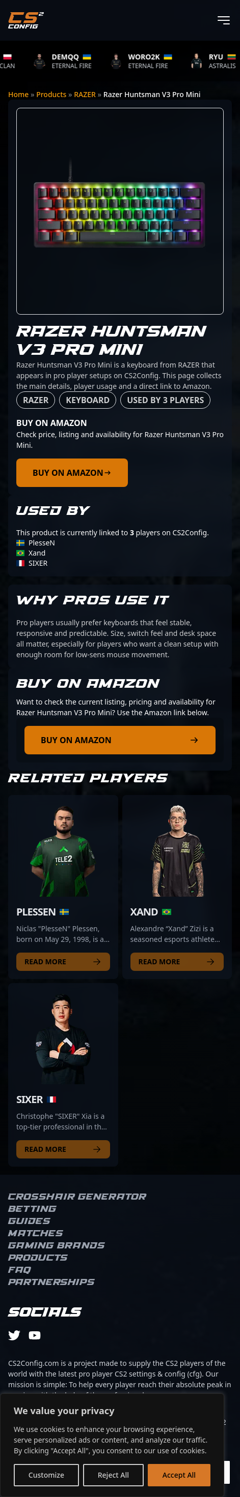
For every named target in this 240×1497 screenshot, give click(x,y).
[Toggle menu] (224, 20)
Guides (29, 1221)
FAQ (19, 1270)
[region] (112, 1445)
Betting (32, 1209)
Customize (46, 1475)
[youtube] (35, 1335)
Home (18, 94)
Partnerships (51, 1282)
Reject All (113, 1475)
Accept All (179, 1475)
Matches (35, 1234)
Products (51, 94)
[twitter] (14, 1335)
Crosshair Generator (77, 1197)
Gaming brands (56, 1246)
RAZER (85, 94)
